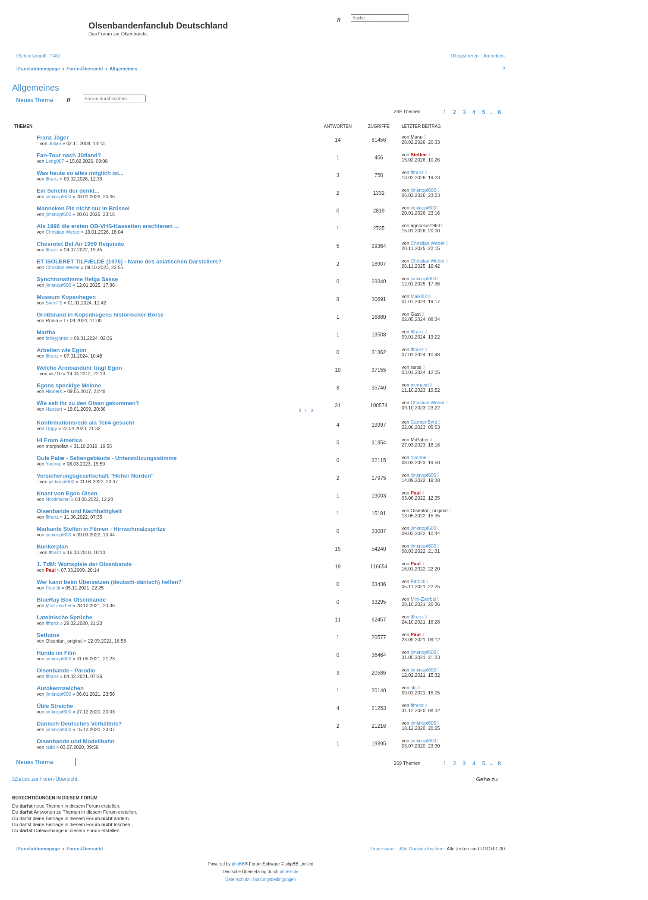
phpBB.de (289, 871)
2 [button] (454, 112)
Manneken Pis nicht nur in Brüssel (83, 208)
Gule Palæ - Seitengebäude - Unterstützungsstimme (107, 458)
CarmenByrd (424, 422)
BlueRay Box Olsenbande (71, 599)
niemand (420, 384)
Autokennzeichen (60, 688)
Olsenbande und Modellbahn (75, 741)
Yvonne (54, 463)
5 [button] (483, 112)
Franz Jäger (53, 137)
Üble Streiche (55, 706)
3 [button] (464, 112)
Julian (55, 143)
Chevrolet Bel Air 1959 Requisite (80, 244)
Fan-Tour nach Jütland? (69, 155)
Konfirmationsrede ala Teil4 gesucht (85, 422)
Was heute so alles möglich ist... (80, 173)
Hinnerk (54, 391)
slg (414, 687)
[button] (430, 111)
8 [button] (499, 112)
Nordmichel (58, 499)
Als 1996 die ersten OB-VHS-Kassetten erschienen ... (108, 226)
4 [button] (473, 112)
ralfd (50, 747)
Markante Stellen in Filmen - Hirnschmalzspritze (101, 529)
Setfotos (48, 635)
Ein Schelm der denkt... (68, 190)
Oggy (51, 428)
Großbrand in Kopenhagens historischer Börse (100, 314)
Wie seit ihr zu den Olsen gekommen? (88, 403)
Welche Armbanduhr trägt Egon (79, 367)
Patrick (53, 587)
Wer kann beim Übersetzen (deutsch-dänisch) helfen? (109, 582)
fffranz (52, 178)
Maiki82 (419, 296)
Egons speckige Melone (69, 385)
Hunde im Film (56, 653)
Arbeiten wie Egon (61, 350)
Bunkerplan (52, 546)
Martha (46, 332)
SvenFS (54, 302)
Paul (416, 492)
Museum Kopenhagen (66, 297)
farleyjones (57, 338)
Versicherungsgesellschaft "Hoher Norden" (95, 475)
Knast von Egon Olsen (67, 493)
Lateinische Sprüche (64, 617)
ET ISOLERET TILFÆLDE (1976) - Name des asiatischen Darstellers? (129, 261)
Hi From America (59, 440)
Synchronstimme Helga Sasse (77, 279)
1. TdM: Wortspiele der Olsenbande (84, 564)
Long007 (55, 161)
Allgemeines (35, 87)
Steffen (419, 154)
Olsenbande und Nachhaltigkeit (79, 511)
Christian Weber (63, 232)
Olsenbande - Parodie (66, 670)
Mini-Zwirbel (58, 605)
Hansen (54, 409)
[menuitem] (54, 56)
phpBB (238, 864)
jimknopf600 (58, 196)
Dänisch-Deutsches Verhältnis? (79, 723)
